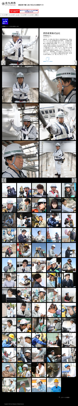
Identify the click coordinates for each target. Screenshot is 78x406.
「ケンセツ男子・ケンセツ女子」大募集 (29, 14)
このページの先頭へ (65, 397)
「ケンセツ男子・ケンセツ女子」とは (9, 14)
